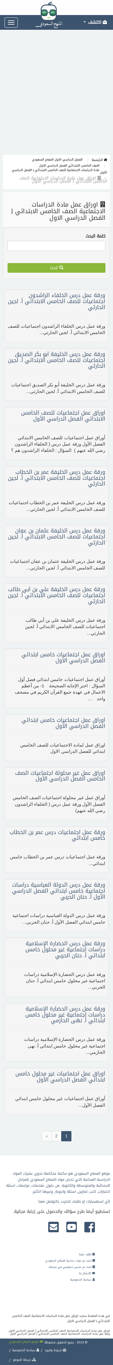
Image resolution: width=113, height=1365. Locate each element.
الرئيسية (99, 160)
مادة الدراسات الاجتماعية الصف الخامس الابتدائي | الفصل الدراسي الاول (59, 171)
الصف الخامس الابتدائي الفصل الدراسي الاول (69, 165)
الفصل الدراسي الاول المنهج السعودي (57, 159)
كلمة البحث (95, 236)
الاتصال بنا (87, 1273)
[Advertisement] (56, 95)
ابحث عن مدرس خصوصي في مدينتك (72, 1267)
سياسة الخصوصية (82, 1279)
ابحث (57, 268)
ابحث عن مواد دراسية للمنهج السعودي (70, 1260)
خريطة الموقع (24, 1360)
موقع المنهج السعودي (26, 1342)
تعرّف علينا (87, 1254)
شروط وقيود (55, 1350)
